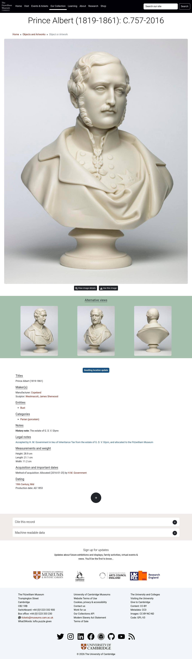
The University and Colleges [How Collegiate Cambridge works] (145, 594)
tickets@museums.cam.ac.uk (37, 617)
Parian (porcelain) (29, 419)
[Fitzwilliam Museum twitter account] (61, 636)
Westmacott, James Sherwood (42, 396)
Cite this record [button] (25, 522)
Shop (103, 6)
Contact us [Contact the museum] (79, 606)
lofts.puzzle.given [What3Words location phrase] (42, 621)
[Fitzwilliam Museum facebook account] (81, 636)
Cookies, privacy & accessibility (90, 602)
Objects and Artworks (34, 34)
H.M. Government (77, 472)
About (83, 6)
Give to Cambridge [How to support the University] (140, 602)
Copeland (36, 392)
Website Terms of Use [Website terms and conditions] (85, 598)
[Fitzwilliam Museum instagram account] (71, 636)
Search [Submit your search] (184, 6)
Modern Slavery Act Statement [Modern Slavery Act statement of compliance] (90, 617)
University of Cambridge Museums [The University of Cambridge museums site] (92, 594)
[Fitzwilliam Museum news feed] (131, 636)
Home (19, 5)
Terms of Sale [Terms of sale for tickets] (81, 621)
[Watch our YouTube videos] (122, 636)
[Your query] (161, 6)
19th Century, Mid (25, 484)
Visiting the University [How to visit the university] (142, 598)
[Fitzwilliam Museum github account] (111, 636)
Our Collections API (84, 613)
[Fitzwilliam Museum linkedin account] (91, 636)
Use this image (108, 288)
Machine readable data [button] (30, 532)
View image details (85, 288)
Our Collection (58, 6)
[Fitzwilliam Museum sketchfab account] (101, 636)
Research (93, 6)
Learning (72, 6)
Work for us (80, 609)
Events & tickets (39, 6)
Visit (26, 6)
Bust (22, 407)
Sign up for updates (96, 550)
